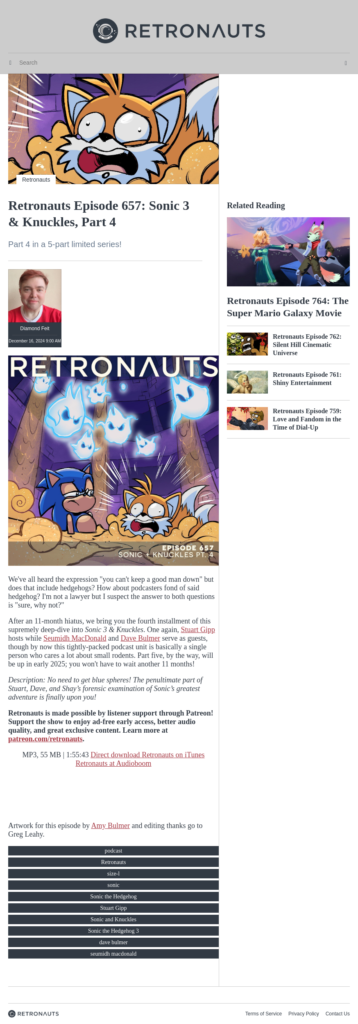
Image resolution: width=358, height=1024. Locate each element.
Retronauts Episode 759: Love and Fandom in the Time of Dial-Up (307, 419)
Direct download (116, 755)
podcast (113, 851)
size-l (113, 874)
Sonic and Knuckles (113, 919)
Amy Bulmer (110, 825)
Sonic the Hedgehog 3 (113, 931)
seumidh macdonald (113, 954)
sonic (113, 885)
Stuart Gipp (198, 630)
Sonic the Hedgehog (113, 896)
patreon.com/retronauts (45, 739)
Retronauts (36, 179)
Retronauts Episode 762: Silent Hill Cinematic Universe (307, 344)
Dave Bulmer (140, 638)
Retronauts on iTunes (173, 755)
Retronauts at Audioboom (114, 763)
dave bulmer (113, 942)
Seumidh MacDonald (74, 638)
